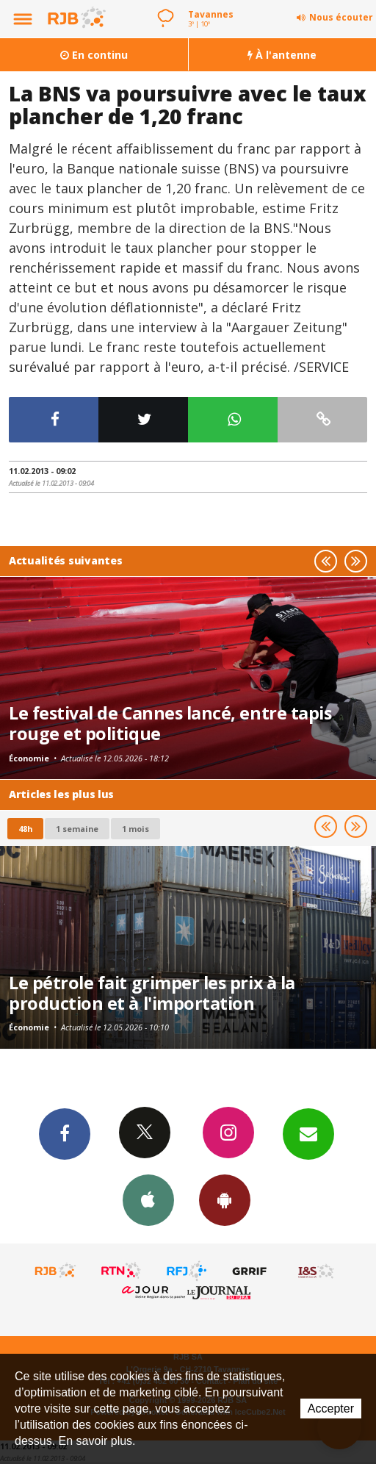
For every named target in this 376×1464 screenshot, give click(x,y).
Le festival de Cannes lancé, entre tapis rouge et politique (170, 723)
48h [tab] (25, 828)
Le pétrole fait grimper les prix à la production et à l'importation (152, 993)
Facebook (64, 1133)
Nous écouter (341, 17)
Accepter (331, 1408)
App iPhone (148, 1199)
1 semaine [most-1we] (77, 828)
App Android (224, 1199)
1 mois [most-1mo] (135, 828)
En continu (94, 55)
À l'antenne (282, 55)
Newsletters (308, 1133)
